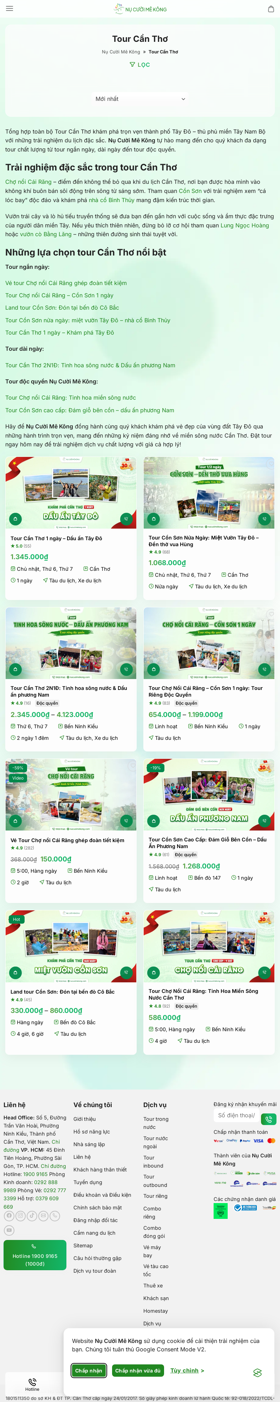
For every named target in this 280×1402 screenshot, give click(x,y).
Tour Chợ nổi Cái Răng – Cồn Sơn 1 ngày (59, 295)
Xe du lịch (90, 580)
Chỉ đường (53, 1166)
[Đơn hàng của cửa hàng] (140, 99)
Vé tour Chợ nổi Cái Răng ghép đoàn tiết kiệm (66, 282)
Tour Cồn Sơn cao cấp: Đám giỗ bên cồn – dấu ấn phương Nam (89, 410)
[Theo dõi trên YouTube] (9, 1230)
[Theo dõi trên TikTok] (32, 1216)
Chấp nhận (89, 1371)
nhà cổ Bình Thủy (112, 199)
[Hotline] (32, 1384)
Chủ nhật (28, 569)
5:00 (22, 871)
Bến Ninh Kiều (81, 726)
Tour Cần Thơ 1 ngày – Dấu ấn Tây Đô (56, 538)
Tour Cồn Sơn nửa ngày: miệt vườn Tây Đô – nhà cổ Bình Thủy (87, 320)
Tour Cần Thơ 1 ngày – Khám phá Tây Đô (59, 332)
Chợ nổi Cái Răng (28, 181)
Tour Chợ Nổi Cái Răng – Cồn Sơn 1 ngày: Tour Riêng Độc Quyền (206, 691)
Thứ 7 (66, 569)
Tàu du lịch (62, 580)
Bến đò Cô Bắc (78, 1022)
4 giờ (23, 1034)
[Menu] (9, 8)
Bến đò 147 (207, 878)
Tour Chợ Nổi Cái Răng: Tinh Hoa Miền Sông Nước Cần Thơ (203, 994)
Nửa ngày (166, 586)
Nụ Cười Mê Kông (121, 51)
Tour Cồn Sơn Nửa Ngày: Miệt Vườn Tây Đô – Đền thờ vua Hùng (203, 541)
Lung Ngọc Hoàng (245, 225)
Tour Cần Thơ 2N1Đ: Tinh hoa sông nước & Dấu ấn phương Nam (90, 365)
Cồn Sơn (190, 190)
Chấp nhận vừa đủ (138, 1371)
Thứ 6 (49, 569)
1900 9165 (35, 1174)
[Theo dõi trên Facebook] (9, 1216)
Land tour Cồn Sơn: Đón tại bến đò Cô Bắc (62, 307)
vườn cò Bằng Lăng (46, 234)
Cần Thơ (100, 569)
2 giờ (23, 882)
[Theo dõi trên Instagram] (20, 1216)
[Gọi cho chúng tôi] (55, 1216)
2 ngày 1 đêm (33, 738)
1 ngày (24, 580)
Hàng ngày (44, 871)
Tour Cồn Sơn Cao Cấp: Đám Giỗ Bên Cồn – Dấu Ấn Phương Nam (208, 842)
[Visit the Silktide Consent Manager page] (257, 1373)
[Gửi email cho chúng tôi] (43, 1216)
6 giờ (38, 1034)
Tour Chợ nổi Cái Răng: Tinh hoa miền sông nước (70, 397)
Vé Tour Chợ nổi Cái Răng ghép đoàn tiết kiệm (67, 840)
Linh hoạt (166, 726)
